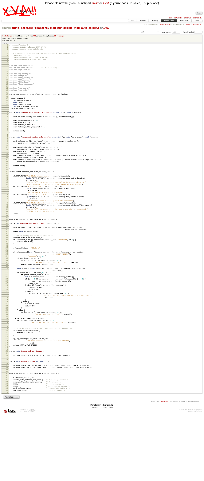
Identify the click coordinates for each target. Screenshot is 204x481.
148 (6, 404)
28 (7, 110)
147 (6, 401)
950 (34, 36)
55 (7, 175)
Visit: (142, 32)
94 (7, 270)
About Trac (187, 17)
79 (7, 234)
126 (6, 350)
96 (7, 275)
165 (6, 445)
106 (6, 299)
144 (6, 394)
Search (197, 20)
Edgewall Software (29, 477)
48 (7, 158)
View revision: (166, 32)
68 (7, 206)
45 (7, 151)
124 (6, 345)
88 (7, 256)
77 (7, 229)
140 (6, 384)
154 (6, 418)
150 (6, 408)
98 (7, 280)
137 (6, 377)
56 (7, 177)
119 (6, 332)
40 (7, 139)
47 (7, 155)
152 (6, 413)
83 (7, 244)
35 (7, 127)
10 (7, 67)
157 (6, 425)
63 (7, 194)
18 (7, 86)
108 (6, 304)
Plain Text (94, 473)
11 (7, 69)
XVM (106, 3)
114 (6, 319)
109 (6, 307)
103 (6, 292)
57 (7, 180)
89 (7, 258)
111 (6, 312)
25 (7, 103)
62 (7, 192)
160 (6, 433)
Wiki (132, 20)
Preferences (197, 17)
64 (7, 196)
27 (7, 107)
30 (7, 115)
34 (7, 124)
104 (6, 294)
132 (6, 365)
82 (7, 242)
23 (7, 98)
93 (7, 268)
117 (6, 327)
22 (7, 96)
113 (6, 317)
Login (170, 17)
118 (6, 329)
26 (7, 105)
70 (7, 211)
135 (6, 372)
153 (6, 416)
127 (6, 352)
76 (7, 227)
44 (7, 148)
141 (6, 387)
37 (7, 132)
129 (6, 357)
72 (7, 217)
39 (7, 136)
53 (7, 170)
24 (7, 101)
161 (6, 435)
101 (6, 287)
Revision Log (197, 24)
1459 (106, 27)
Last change (7, 36)
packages (27, 27)
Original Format (107, 473)
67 (7, 204)
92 (7, 266)
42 (7, 144)
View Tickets (184, 20)
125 (6, 347)
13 (7, 74)
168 (6, 452)
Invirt (95, 3)
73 (7, 219)
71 (7, 214)
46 (7, 153)
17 (7, 84)
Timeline (142, 20)
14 (7, 77)
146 (6, 399)
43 (7, 146)
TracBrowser (164, 467)
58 (7, 182)
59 (7, 185)
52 (7, 167)
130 (6, 360)
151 (6, 411)
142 (6, 389)
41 (7, 141)
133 (6, 367)
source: (7, 27)
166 (6, 447)
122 (6, 340)
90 (7, 261)
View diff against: (193, 32)
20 (7, 91)
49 (7, 160)
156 (6, 423)
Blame (188, 24)
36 (7, 129)
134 (6, 370)
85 (7, 249)
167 (6, 450)
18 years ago (59, 36)
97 (7, 278)
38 (7, 134)
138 (6, 380)
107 (6, 302)
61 (7, 189)
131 (6, 362)
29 (7, 112)
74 (7, 222)
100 (6, 285)
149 (6, 406)
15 (7, 79)
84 (7, 247)
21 (7, 94)
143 (6, 392)
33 (7, 122)
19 (7, 89)
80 (7, 237)
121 (6, 337)
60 (7, 187)
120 (6, 334)
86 (7, 251)
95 (7, 273)
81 (7, 239)
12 (7, 72)
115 (6, 322)
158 (6, 428)
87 (7, 254)
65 (7, 199)
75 (7, 224)
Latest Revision (165, 24)
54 (7, 172)
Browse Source (169, 20)
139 (6, 382)
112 (6, 314)
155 (6, 420)
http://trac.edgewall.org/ (195, 477)
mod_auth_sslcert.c (86, 27)
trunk (15, 27)
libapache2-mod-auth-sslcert (53, 27)
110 (6, 309)
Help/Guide (177, 17)
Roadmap (155, 20)
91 (7, 263)
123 (6, 342)
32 (7, 120)
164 (6, 442)
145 (6, 396)
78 (7, 232)
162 (6, 437)
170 (6, 457)
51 (7, 165)
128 (6, 355)
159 (6, 430)
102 (6, 289)
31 (7, 117)
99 (7, 283)
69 (7, 209)
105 (6, 297)
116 (6, 324)
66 (7, 201)
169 (6, 455)
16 (7, 81)
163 (6, 440)
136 (6, 375)
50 (7, 163)
